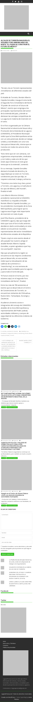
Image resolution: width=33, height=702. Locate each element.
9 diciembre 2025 (6, 440)
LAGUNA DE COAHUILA (12, 331)
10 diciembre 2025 (6, 391)
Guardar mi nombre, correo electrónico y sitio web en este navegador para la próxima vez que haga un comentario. (16, 548)
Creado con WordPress (8, 697)
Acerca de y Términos (9, 643)
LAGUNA (4, 331)
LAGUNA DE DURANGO (12, 407)
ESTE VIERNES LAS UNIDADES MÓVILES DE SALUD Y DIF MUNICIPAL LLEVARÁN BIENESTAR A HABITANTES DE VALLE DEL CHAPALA (8, 345)
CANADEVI (23, 331)
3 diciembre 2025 (6, 491)
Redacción (14, 50)
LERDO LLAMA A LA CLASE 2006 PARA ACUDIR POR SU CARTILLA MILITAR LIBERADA (20, 584)
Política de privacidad (9, 647)
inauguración (10, 333)
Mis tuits (3, 604)
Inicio (4, 641)
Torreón (12, 335)
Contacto (5, 645)
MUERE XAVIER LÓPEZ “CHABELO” (25, 341)
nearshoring (21, 333)
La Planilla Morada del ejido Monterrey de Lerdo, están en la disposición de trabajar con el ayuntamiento (20, 562)
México (16, 333)
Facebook (4, 591)
